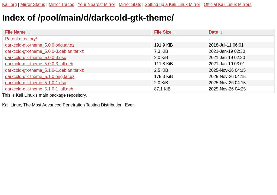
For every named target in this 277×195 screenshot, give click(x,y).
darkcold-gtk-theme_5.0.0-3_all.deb (39, 63)
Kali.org (9, 4)
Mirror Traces (61, 4)
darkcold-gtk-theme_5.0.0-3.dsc (35, 57)
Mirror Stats (130, 4)
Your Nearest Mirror (96, 4)
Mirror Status (32, 4)
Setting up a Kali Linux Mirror (172, 4)
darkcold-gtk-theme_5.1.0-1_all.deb (39, 89)
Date (213, 32)
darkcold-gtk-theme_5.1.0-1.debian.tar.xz (44, 70)
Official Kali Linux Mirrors (228, 4)
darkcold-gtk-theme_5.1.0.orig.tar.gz (39, 76)
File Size (163, 32)
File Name (15, 32)
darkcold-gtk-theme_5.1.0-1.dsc (35, 82)
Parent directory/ (21, 39)
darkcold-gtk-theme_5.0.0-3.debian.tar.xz (44, 51)
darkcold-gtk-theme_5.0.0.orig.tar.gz (39, 45)
